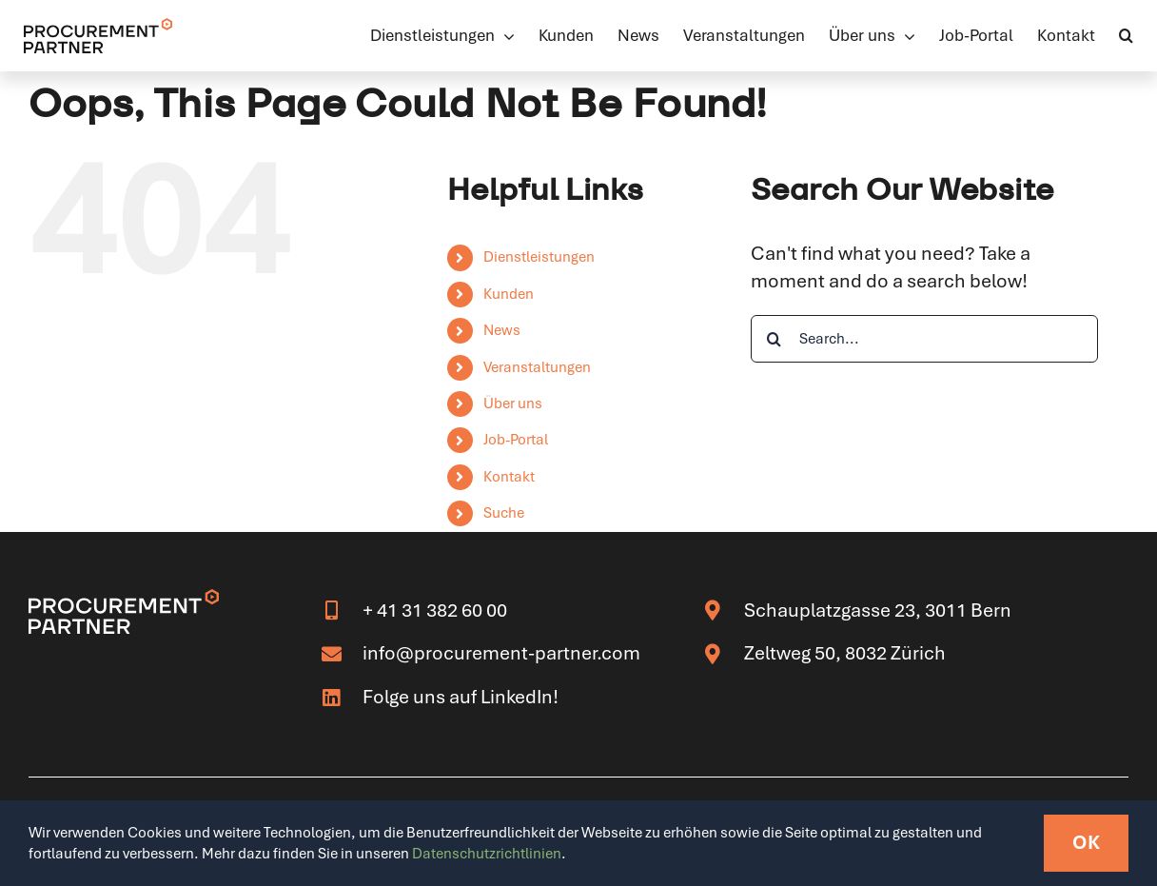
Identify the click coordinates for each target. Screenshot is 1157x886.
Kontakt (509, 476)
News (501, 330)
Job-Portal (515, 439)
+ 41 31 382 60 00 (435, 610)
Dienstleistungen (539, 256)
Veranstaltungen (537, 367)
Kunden (508, 294)
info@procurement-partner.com (501, 652)
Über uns (512, 403)
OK (1086, 842)
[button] (1126, 35)
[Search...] (924, 339)
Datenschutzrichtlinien (486, 853)
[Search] (774, 339)
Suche (503, 512)
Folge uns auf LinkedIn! (461, 696)
